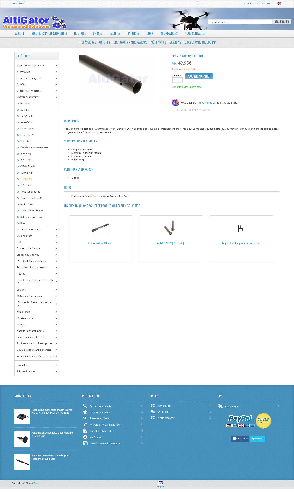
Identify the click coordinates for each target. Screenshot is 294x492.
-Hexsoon (24, 103)
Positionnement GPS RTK (30, 337)
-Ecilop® (24, 141)
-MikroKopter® (27, 128)
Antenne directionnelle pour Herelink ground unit (52, 434)
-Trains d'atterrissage (31, 210)
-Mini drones (26, 204)
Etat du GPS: (228, 406)
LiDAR (149, 33)
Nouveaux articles (96, 412)
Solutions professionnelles (49, 33)
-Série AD (25, 153)
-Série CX (25, 160)
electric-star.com (162, 417)
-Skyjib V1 (25, 172)
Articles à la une (26, 371)
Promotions (23, 365)
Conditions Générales (98, 430)
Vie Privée (92, 437)
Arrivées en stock (96, 418)
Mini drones (23, 312)
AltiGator (34, 483)
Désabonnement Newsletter (102, 443)
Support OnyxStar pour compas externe (240, 243)
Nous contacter (195, 33)
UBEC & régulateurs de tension (34, 349)
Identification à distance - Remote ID (35, 281)
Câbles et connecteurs (29, 90)
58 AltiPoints (205, 102)
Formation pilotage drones (32, 267)
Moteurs (21, 324)
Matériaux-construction (29, 296)
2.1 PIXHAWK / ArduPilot (31, 65)
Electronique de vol (28, 254)
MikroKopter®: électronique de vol (34, 304)
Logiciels (22, 289)
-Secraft (23, 109)
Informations (169, 33)
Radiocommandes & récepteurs (34, 343)
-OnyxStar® (25, 116)
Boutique (80, 33)
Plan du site (160, 405)
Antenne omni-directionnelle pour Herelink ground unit (50, 457)
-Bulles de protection (31, 217)
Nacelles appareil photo (30, 330)
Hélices (21, 273)
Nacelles (115, 33)
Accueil (247, 3)
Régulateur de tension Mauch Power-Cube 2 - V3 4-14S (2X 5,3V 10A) (52, 411)
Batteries (133, 33)
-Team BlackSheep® (30, 198)
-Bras (22, 223)
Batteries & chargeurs (29, 78)
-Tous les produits (29, 191)
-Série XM (25, 185)
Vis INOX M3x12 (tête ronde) (170, 243)
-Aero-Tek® (25, 122)
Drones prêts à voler (28, 248)
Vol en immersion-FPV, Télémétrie (36, 356)
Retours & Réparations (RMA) (102, 424)
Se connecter (263, 3)
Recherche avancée (97, 406)
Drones (97, 33)
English (160, 485)
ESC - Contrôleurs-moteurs (31, 261)
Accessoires (23, 71)
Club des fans (24, 235)
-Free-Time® (26, 135)
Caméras (22, 84)
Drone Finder (18, 3)
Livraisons (159, 411)
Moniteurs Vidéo (26, 318)
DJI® (19, 242)
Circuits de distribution (29, 229)
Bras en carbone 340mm (100, 243)
